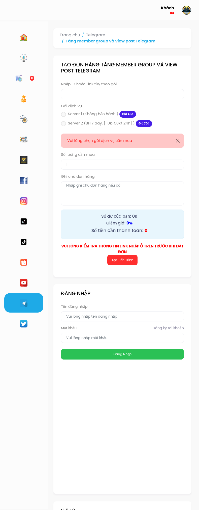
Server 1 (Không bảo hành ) (86, 114)
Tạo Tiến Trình (115, 254)
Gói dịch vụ (55, 106)
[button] (174, 10)
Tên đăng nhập (58, 300)
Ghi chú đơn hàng (62, 176)
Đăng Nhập (115, 348)
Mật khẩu (53, 322)
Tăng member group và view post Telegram (95, 41)
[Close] (178, 141)
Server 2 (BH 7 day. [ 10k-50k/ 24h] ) (94, 123)
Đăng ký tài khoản (168, 322)
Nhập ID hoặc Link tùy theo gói (73, 84)
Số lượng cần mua (62, 154)
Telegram (80, 35)
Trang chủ (54, 35)
